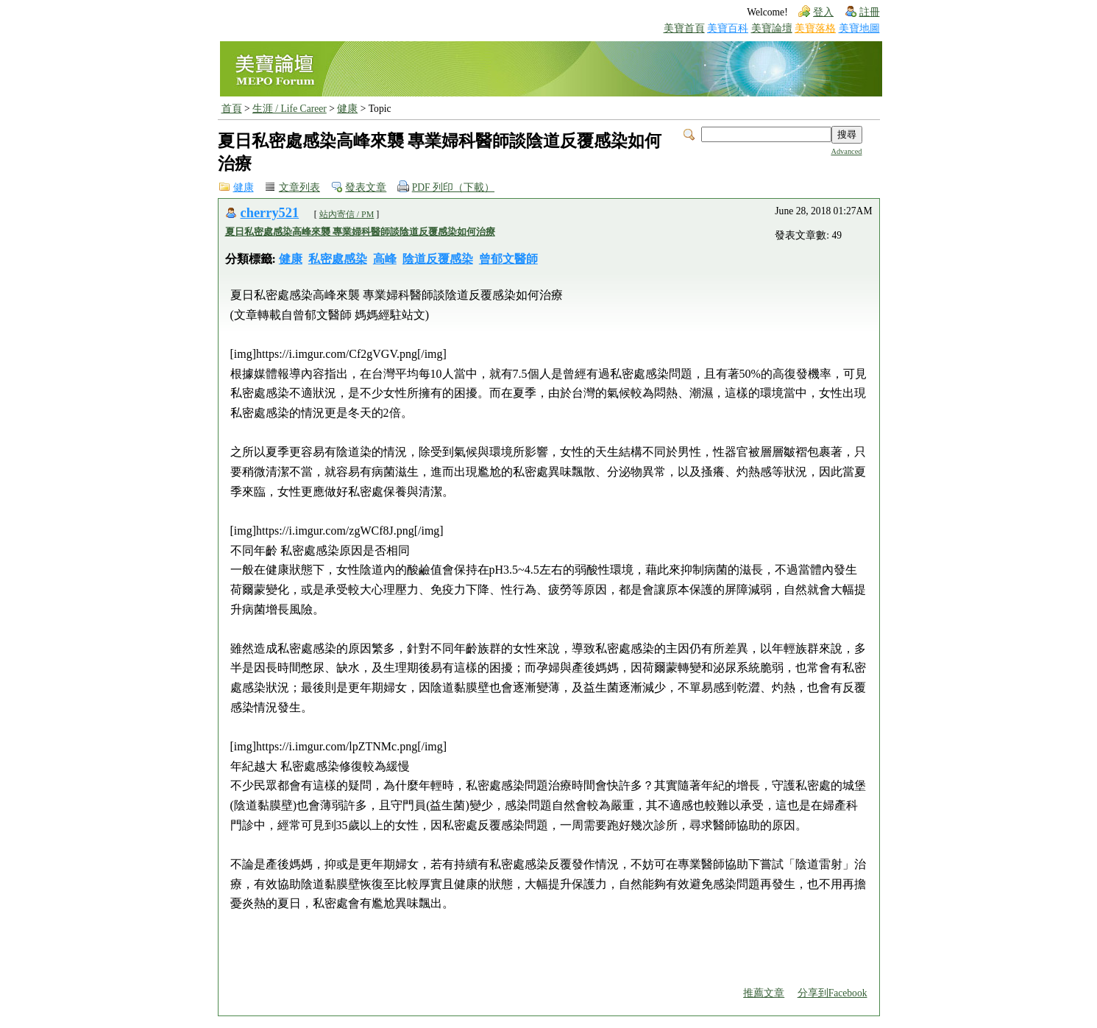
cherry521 (270, 212)
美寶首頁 (684, 28)
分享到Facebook (832, 993)
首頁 (231, 108)
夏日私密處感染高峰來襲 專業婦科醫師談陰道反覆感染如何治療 (360, 231)
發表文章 (365, 187)
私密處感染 (337, 259)
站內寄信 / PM (346, 214)
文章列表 (299, 187)
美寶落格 (815, 28)
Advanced (846, 151)
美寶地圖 (859, 28)
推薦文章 (763, 993)
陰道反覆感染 (437, 259)
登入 (823, 12)
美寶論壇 (771, 28)
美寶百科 (727, 28)
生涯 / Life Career (289, 108)
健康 (347, 108)
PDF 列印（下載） (453, 187)
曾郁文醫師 (508, 259)
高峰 (385, 259)
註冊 (869, 12)
